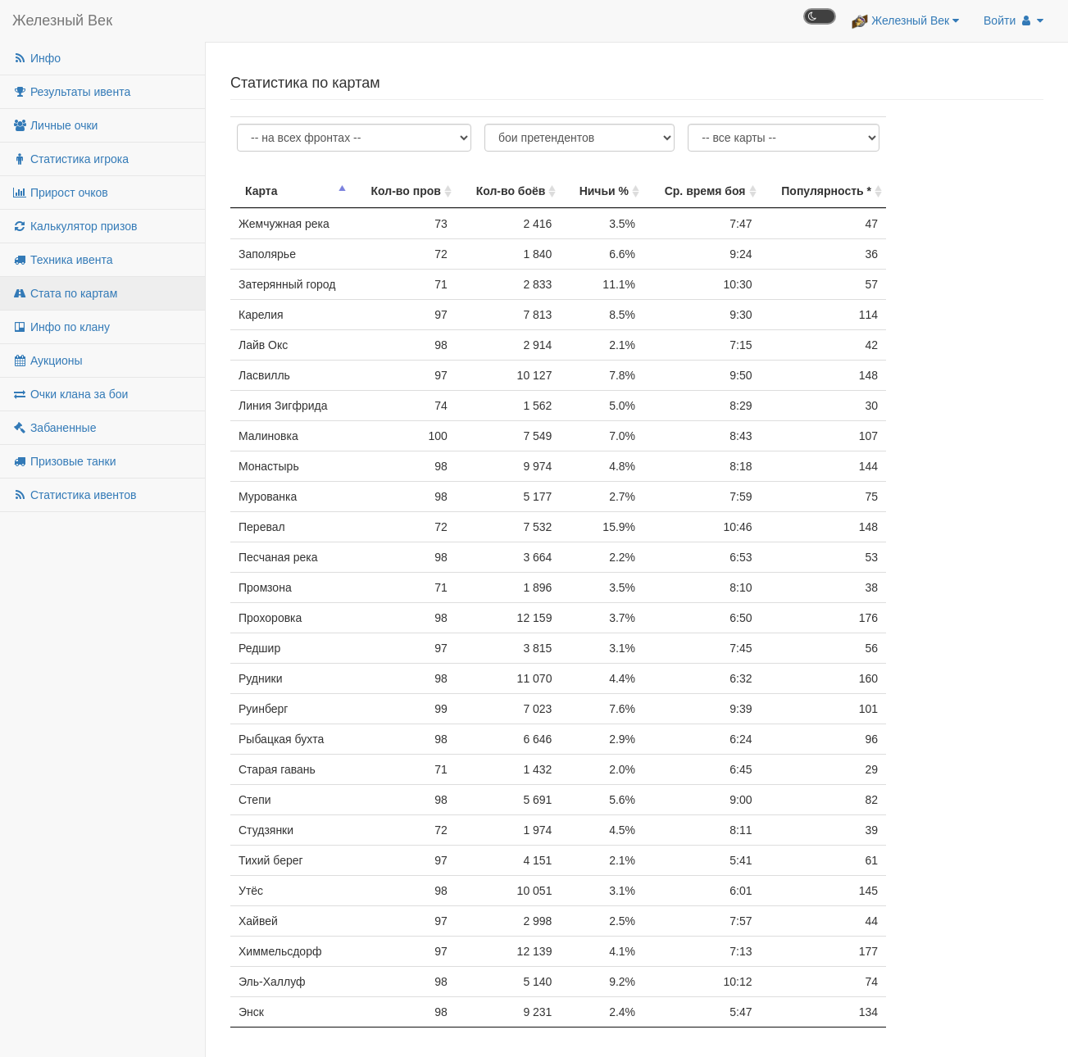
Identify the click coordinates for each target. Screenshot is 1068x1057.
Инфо (36, 58)
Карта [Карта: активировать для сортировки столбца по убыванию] (261, 190)
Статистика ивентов (74, 494)
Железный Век (62, 20)
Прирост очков (60, 192)
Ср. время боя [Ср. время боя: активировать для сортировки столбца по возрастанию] (705, 190)
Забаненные (54, 427)
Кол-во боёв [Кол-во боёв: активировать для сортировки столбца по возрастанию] (511, 190)
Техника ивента (62, 259)
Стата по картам (64, 293)
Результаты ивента (71, 91)
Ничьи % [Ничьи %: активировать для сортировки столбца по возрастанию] (604, 190)
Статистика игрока (70, 159)
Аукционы (47, 360)
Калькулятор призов (74, 226)
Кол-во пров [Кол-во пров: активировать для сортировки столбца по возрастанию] (406, 190)
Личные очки (55, 125)
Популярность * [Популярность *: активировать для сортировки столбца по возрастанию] (826, 190)
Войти (1013, 20)
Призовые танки (64, 461)
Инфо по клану (61, 326)
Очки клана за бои (70, 394)
